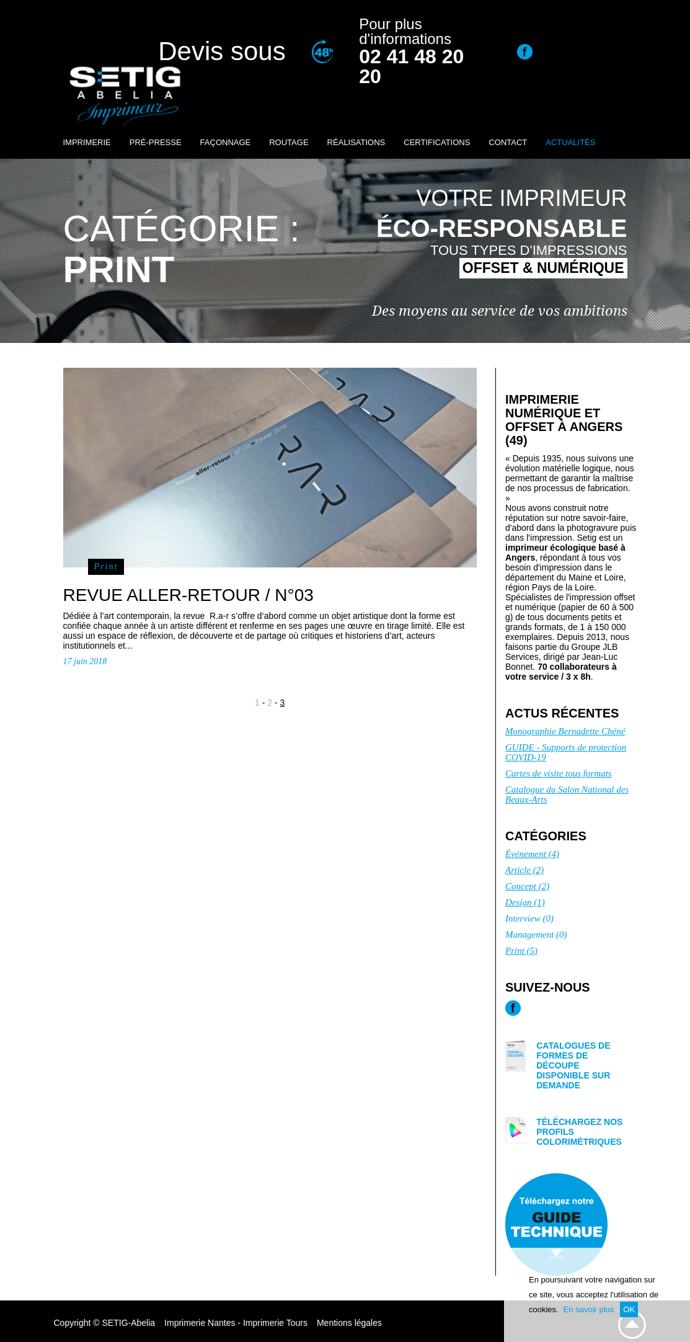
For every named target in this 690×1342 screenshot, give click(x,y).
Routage (288, 142)
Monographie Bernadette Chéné (565, 731)
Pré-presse (156, 142)
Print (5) (521, 951)
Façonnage (225, 142)
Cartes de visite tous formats (558, 773)
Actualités (570, 142)
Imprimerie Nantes (199, 1323)
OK (629, 1309)
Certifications (437, 142)
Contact (508, 142)
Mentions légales (349, 1323)
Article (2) (524, 870)
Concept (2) (527, 886)
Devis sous (221, 51)
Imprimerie (87, 142)
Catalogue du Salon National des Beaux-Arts (567, 794)
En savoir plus (589, 1309)
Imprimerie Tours (275, 1323)
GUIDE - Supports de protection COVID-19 (565, 752)
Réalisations (356, 142)
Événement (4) (532, 854)
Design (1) (525, 902)
